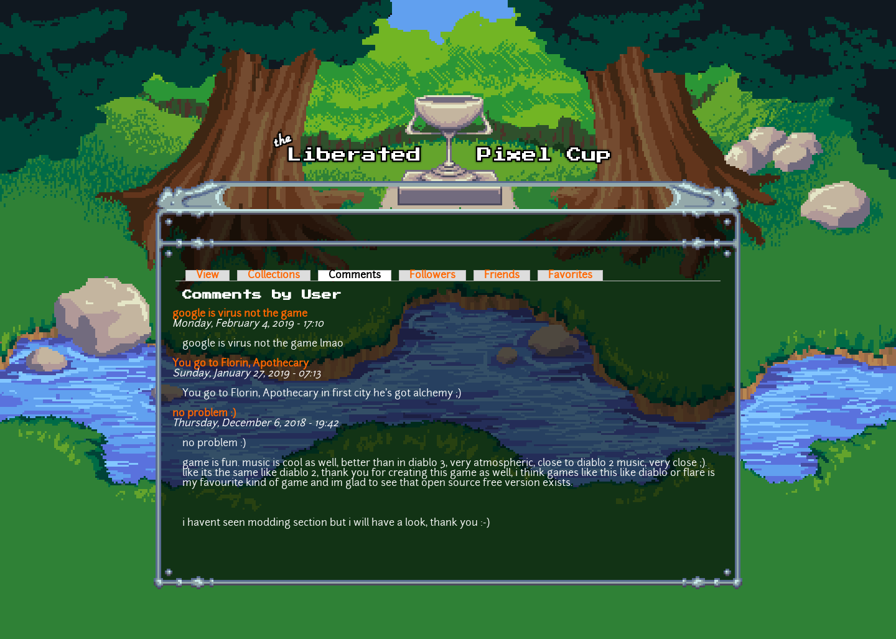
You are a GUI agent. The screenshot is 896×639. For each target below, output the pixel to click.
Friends (502, 276)
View (207, 276)
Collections (274, 276)
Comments (360, 276)
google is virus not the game (239, 314)
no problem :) (204, 414)
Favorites (570, 276)
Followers (432, 276)
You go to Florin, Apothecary (240, 364)
